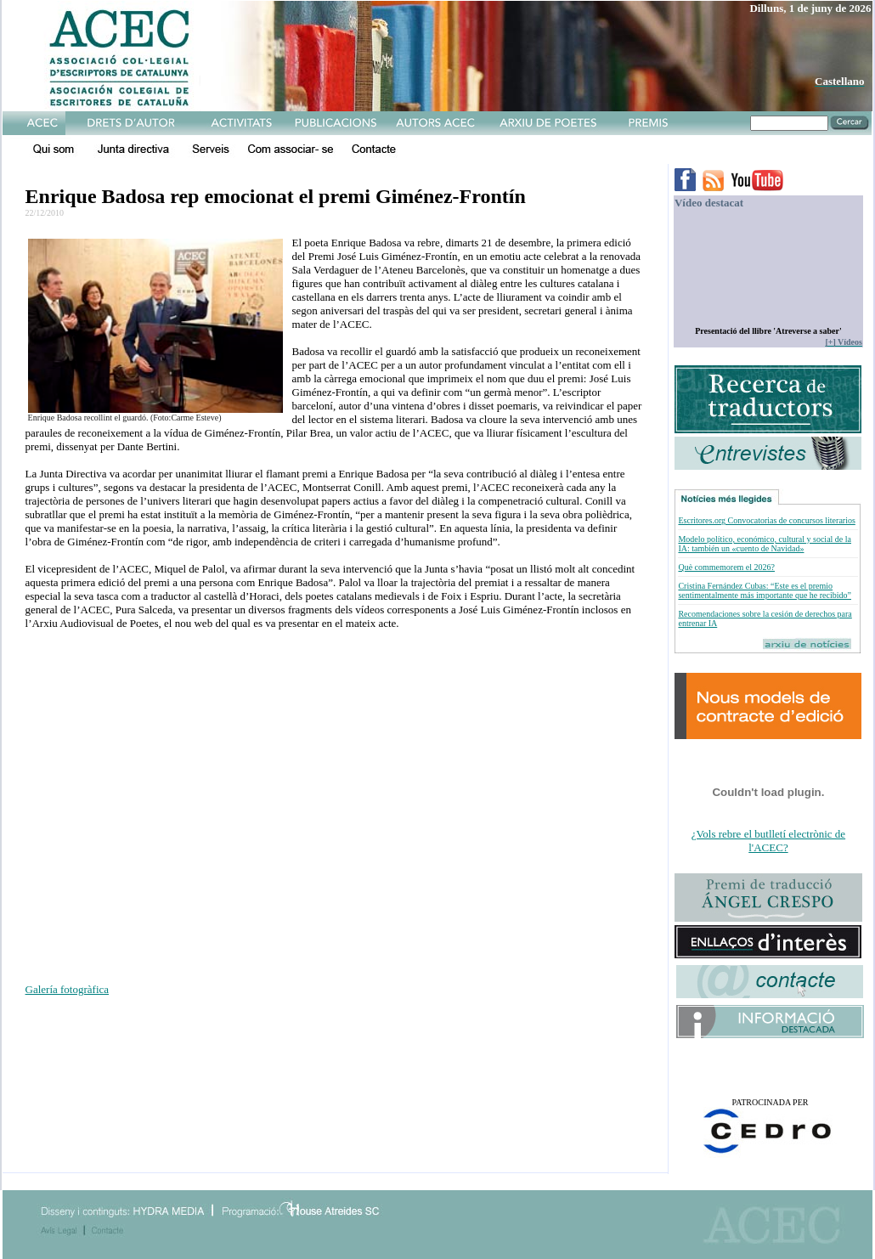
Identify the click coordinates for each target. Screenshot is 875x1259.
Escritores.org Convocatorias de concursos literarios (766, 520)
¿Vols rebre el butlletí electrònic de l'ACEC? (768, 840)
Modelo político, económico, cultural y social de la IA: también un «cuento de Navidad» (764, 543)
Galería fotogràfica (67, 989)
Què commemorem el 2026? (726, 567)
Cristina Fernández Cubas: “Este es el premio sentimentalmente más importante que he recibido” (764, 590)
